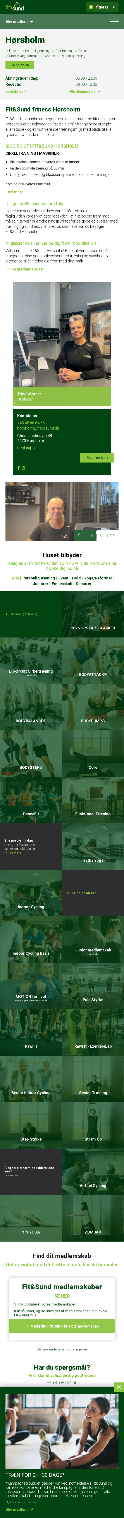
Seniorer (83, 583)
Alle (15, 578)
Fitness (14, 51)
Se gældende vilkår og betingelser (62, 1349)
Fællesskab (62, 583)
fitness (102, 7)
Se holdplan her (84, 912)
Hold (76, 578)
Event (64, 578)
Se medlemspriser (27, 269)
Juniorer (40, 583)
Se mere (15, 871)
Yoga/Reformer (98, 578)
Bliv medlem (19, 21)
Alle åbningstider (85, 91)
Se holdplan (20, 65)
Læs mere (14, 192)
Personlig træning (37, 51)
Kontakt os (16, 91)
